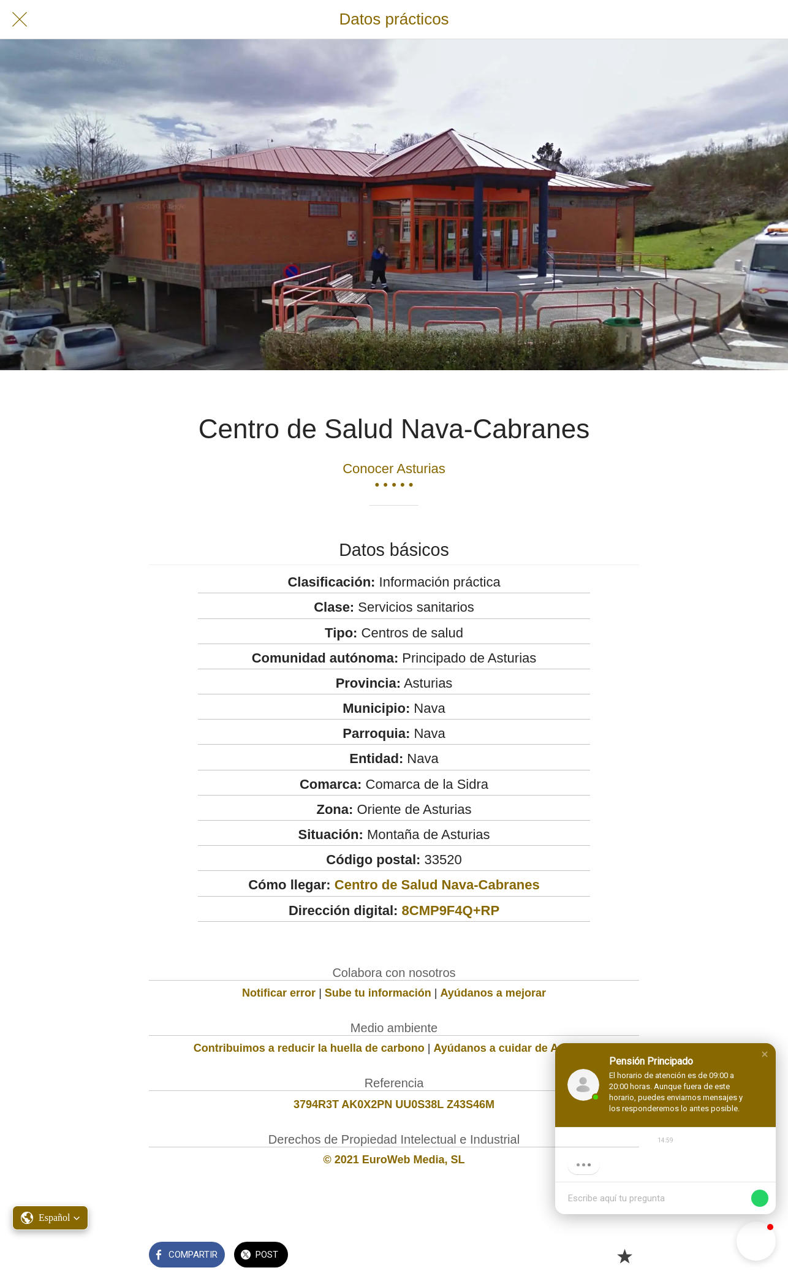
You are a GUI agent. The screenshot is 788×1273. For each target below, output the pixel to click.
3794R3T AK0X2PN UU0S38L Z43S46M (394, 1104)
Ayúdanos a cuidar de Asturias (514, 1048)
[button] (765, 1054)
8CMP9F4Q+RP (451, 910)
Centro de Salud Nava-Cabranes (437, 884)
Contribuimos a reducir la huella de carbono (309, 1048)
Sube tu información (378, 993)
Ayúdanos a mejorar (493, 993)
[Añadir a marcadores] (624, 1256)
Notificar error (279, 993)
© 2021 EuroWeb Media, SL (394, 1159)
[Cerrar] (19, 19)
